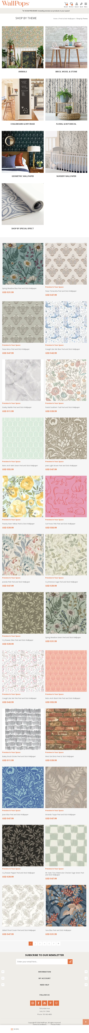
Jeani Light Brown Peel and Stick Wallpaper (61, 466)
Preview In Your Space (54, 287)
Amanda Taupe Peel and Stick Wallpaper (60, 815)
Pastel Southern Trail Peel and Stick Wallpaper (62, 407)
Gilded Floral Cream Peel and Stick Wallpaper (19, 930)
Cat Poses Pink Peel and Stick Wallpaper (60, 524)
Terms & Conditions (39, 1024)
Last (58, 944)
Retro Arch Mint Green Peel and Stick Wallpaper (20, 466)
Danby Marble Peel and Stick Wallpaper (17, 407)
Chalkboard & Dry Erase (23, 124)
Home (55, 19)
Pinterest (50, 1003)
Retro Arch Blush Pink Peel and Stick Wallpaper (62, 698)
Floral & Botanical (66, 124)
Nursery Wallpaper (66, 176)
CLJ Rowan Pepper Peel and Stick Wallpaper (18, 873)
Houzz (56, 1003)
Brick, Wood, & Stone (66, 72)
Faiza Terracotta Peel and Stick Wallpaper (60, 291)
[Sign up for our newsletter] (42, 961)
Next (54, 944)
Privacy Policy (55, 1024)
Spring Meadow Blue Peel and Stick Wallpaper (19, 288)
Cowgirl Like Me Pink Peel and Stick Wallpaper (19, 698)
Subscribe (70, 961)
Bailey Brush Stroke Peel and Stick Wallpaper (19, 756)
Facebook (38, 1003)
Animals (22, 72)
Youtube (44, 1003)
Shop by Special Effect (22, 228)
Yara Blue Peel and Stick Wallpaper (58, 930)
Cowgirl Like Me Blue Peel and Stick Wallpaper (62, 349)
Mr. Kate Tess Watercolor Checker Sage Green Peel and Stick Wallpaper (64, 874)
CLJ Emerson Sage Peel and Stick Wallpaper (61, 582)
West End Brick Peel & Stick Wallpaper (59, 756)
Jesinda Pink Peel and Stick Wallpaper (16, 582)
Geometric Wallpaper (23, 176)
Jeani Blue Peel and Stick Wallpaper (15, 815)
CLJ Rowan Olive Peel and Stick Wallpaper (17, 640)
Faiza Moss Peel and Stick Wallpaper (16, 349)
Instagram (32, 1003)
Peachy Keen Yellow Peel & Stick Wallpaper (18, 524)
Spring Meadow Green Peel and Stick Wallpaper (63, 638)
